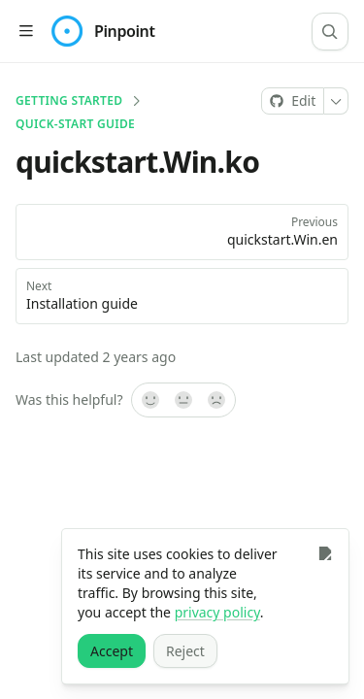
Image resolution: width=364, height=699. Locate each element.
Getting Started (69, 101)
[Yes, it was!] (149, 399)
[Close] (325, 553)
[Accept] (112, 651)
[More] (336, 101)
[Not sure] (183, 399)
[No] (217, 399)
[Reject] (185, 651)
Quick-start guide (75, 124)
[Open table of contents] (26, 32)
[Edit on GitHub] (292, 101)
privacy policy (217, 612)
